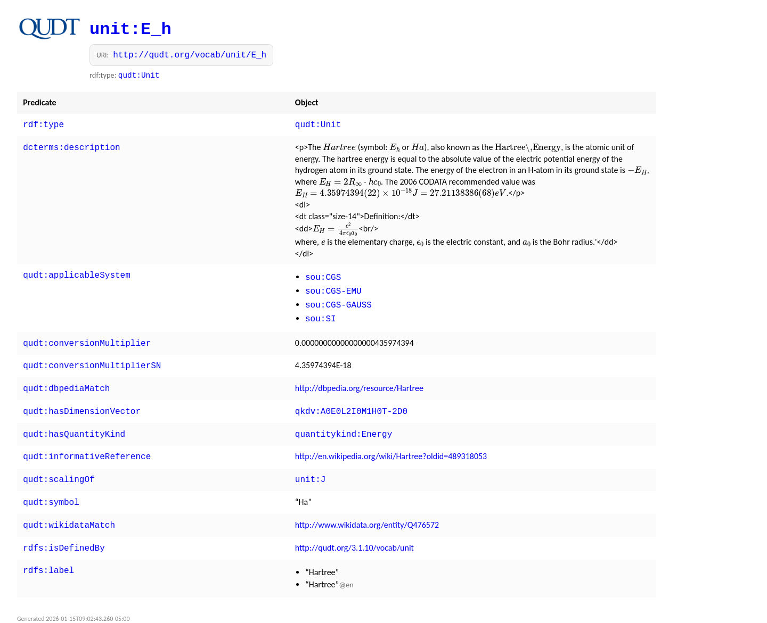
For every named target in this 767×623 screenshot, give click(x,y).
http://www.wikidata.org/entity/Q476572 (367, 510)
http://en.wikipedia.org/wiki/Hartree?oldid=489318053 (391, 444)
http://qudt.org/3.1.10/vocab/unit (354, 532)
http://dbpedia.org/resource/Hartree (359, 380)
